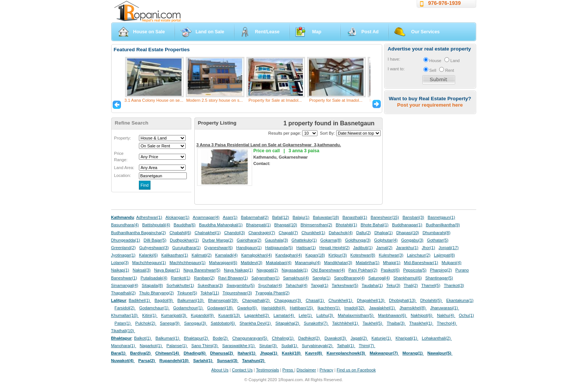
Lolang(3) (120, 262)
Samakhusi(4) (296, 278)
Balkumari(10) (191, 300)
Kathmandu (122, 217)
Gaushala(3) (276, 240)
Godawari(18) (220, 308)
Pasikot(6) (390, 270)
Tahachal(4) (296, 285)
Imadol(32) (355, 308)
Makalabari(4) (278, 262)
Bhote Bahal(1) (375, 225)
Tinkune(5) (187, 293)
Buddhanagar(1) (407, 225)
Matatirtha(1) (367, 262)
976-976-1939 (444, 3)
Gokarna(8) (331, 240)
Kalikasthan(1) (174, 255)
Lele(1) (306, 315)
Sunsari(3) (227, 360)
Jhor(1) (428, 247)
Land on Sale (209, 31)
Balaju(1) (301, 217)
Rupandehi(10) (174, 360)
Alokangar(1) (177, 217)
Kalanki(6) (148, 255)
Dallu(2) (363, 232)
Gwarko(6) (247, 308)
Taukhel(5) (372, 323)
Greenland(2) (123, 247)
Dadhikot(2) (309, 338)
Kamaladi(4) (226, 255)
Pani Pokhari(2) (363, 270)
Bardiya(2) (141, 353)
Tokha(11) (210, 293)
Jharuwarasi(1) (444, 308)
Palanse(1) (177, 345)
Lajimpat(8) (444, 255)
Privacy (326, 370)
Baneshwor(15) (385, 217)
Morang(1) (413, 353)
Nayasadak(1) (295, 270)
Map (317, 31)
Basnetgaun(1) (441, 217)
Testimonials (267, 370)
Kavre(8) (314, 353)
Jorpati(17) (448, 247)
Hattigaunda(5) (279, 247)
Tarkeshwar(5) (345, 285)
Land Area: (124, 167)
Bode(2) (221, 338)
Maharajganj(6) (223, 262)
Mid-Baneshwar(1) (421, 262)
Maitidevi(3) (251, 262)
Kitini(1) (150, 315)
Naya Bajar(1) (167, 270)
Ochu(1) (466, 315)
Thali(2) (411, 285)
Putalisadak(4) (153, 278)
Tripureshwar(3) (237, 293)
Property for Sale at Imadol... (275, 100)
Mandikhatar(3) (338, 262)
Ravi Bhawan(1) (233, 278)
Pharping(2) (440, 270)
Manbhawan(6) (392, 315)
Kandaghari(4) (289, 255)
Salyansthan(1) (265, 278)
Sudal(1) (290, 345)
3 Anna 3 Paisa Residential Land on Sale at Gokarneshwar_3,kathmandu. (269, 145)
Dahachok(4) (341, 232)
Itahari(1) (247, 353)
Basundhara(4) (125, 225)
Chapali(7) (288, 232)
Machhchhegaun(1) (188, 262)
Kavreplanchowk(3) (346, 353)
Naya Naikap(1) (238, 270)
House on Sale (149, 31)
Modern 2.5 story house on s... (214, 100)
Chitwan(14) (167, 353)
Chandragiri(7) (261, 232)
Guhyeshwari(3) (154, 247)
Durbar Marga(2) (217, 240)
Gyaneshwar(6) (218, 247)
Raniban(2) (204, 278)
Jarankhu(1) (407, 247)
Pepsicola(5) (414, 270)
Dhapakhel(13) (371, 300)
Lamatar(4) (284, 315)
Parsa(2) (147, 360)
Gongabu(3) (412, 240)
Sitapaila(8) (152, 285)
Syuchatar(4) (270, 285)
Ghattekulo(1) (304, 240)
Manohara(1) (123, 345)
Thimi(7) (367, 345)
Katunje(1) (381, 338)
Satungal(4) (379, 278)
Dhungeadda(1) (125, 240)
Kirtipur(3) (337, 255)
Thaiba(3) (396, 323)
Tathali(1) (346, 345)
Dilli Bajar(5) (155, 240)
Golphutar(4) (386, 240)
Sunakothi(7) (316, 323)
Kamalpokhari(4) (256, 255)
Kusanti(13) (229, 315)
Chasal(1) (315, 300)
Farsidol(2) (125, 308)
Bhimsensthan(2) (316, 225)
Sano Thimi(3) (205, 345)
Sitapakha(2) (288, 323)
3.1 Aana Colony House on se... (153, 100)
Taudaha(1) (372, 285)
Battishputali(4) (156, 225)
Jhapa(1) (269, 353)
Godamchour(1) (188, 308)
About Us (219, 370)
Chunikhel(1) (313, 232)
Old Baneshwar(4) (328, 270)
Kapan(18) (315, 255)
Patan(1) (123, 323)
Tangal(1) (319, 285)
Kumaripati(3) (174, 315)
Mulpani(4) (452, 262)
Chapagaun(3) (288, 300)
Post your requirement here (430, 105)
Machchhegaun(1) (149, 262)
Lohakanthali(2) (437, 338)
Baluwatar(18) (326, 217)
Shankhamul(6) (407, 278)
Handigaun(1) (249, 247)
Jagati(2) (359, 338)
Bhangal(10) (285, 225)
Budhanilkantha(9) (443, 225)
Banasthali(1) (355, 217)
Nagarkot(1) (151, 345)
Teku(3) (393, 285)
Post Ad (369, 31)
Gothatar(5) (437, 240)
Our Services (425, 31)
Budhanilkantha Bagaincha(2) (138, 232)
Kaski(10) (292, 353)
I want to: (396, 69)
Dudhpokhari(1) (184, 240)
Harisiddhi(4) (273, 308)
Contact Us (242, 370)
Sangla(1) (321, 278)
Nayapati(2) (267, 270)
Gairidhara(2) (249, 240)
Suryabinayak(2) (318, 345)
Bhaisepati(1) (258, 225)
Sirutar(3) (268, 345)
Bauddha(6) (184, 225)
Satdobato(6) (223, 323)
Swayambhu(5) (240, 285)
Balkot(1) (143, 338)
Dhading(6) (195, 353)
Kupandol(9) (203, 315)
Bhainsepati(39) (223, 300)
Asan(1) (230, 217)
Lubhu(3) (325, 315)
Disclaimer (306, 370)
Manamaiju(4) (307, 262)
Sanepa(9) (170, 323)
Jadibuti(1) (362, 247)
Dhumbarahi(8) (437, 232)
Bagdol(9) (164, 300)
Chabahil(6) (180, 232)
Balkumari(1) (167, 338)
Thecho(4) (447, 323)
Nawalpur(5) (439, 353)
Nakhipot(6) (422, 315)
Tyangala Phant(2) (272, 293)
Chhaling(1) (283, 338)
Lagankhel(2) (257, 315)
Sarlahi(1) (203, 360)
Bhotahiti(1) (346, 225)
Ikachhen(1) (329, 308)
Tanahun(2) (254, 360)
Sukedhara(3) (210, 285)
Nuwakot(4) (123, 360)
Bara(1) (119, 353)
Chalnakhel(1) (208, 232)
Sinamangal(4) (125, 285)
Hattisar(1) (306, 247)
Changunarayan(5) (250, 338)
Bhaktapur (121, 338)
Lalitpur (119, 300)
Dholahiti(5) (431, 300)
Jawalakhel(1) (382, 308)
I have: (394, 59)
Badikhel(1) (140, 300)
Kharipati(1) (406, 338)
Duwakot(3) (336, 338)
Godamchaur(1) (154, 308)
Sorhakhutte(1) (180, 285)
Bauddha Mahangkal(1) (221, 225)
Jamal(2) (384, 247)
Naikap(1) (120, 270)
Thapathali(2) (123, 293)
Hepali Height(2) (334, 247)
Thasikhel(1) (421, 323)
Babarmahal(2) (255, 217)
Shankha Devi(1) (256, 323)
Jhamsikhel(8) (413, 308)
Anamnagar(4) (206, 217)
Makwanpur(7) (384, 353)
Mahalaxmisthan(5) (356, 315)
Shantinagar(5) (439, 278)
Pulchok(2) (145, 323)
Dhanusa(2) (222, 353)
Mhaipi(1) (392, 262)
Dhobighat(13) (403, 300)
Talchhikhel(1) (345, 323)
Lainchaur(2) (419, 255)
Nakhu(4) (446, 315)
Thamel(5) (430, 285)
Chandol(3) (234, 232)
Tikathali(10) (123, 330)
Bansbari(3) (413, 217)
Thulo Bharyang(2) (156, 293)
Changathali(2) (256, 300)
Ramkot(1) (180, 278)
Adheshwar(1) (149, 217)
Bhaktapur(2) (196, 338)
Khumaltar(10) (125, 315)
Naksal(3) (141, 270)
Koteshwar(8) (362, 255)
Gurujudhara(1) (186, 247)
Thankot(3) (454, 285)
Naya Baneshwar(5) (201, 270)
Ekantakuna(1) (460, 300)
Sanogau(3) (195, 323)
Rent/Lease (267, 31)
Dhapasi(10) (407, 232)
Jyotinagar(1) (123, 255)
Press (288, 370)
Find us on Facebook (356, 370)
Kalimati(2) (202, 255)
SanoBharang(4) (349, 278)
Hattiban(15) (302, 308)
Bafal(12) (280, 217)
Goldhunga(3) (358, 240)
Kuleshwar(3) (391, 255)
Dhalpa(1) (383, 232)
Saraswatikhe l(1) (239, 345)
